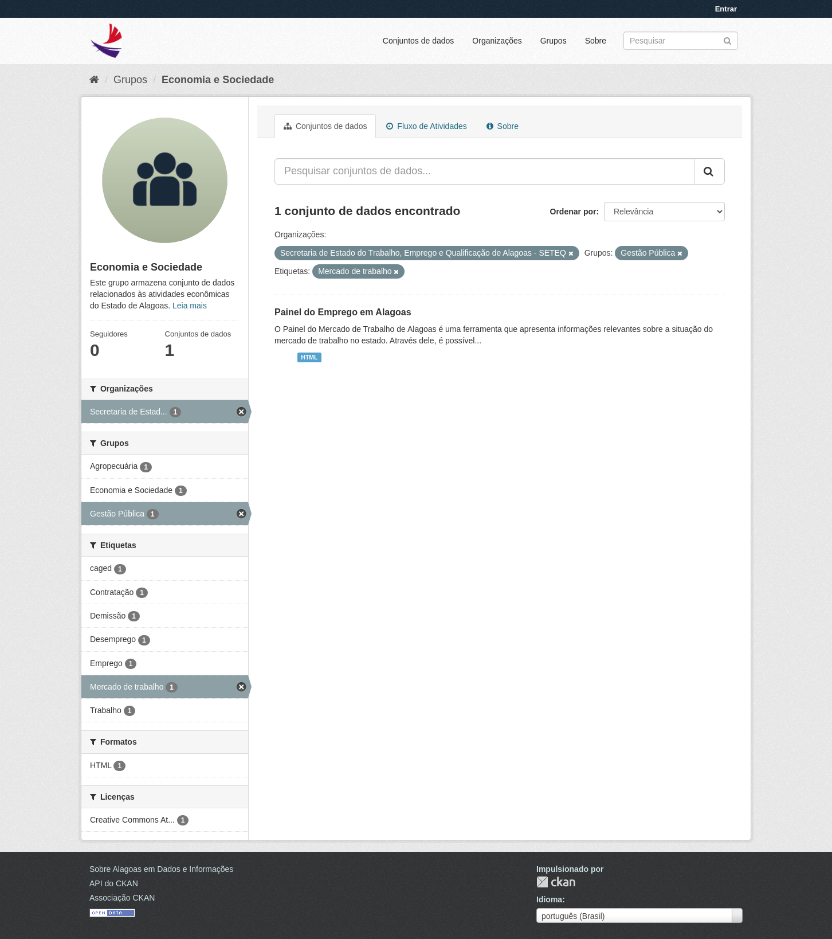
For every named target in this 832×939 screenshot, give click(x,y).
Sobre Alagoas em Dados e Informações (161, 869)
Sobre (595, 40)
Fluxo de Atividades (426, 126)
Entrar (726, 9)
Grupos (553, 40)
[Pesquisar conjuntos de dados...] (484, 171)
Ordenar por (573, 211)
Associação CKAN (122, 897)
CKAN (555, 882)
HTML (309, 357)
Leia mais (189, 305)
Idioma (549, 899)
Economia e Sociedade (218, 79)
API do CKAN (113, 883)
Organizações (496, 40)
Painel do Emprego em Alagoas (342, 312)
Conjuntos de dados (418, 40)
